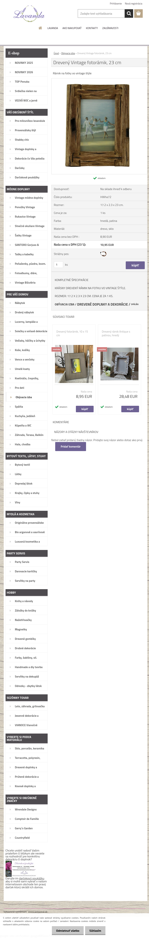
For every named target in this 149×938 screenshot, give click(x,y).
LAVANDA (52, 28)
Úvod (56, 53)
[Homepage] (40, 28)
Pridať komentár (71, 446)
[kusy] (58, 264)
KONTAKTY (92, 28)
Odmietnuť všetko (66, 930)
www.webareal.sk (37, 912)
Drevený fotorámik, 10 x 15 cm (72, 333)
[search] (129, 13)
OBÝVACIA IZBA (64, 304)
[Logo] (29, 13)
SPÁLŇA (135, 304)
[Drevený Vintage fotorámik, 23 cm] (99, 80)
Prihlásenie (116, 3)
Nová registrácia (133, 3)
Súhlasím (95, 930)
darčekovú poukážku (31, 878)
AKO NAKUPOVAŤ (71, 28)
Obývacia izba (68, 53)
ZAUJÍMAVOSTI (110, 28)
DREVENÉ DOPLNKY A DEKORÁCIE (102, 304)
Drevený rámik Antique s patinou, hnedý (116, 333)
